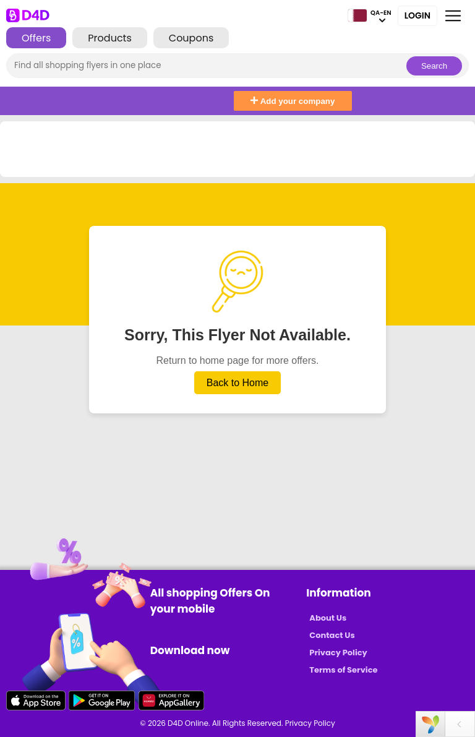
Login (417, 15)
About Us (327, 618)
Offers (36, 38)
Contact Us (331, 635)
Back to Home (237, 382)
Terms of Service (343, 670)
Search (434, 66)
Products (109, 38)
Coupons (191, 38)
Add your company (292, 101)
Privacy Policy (338, 652)
